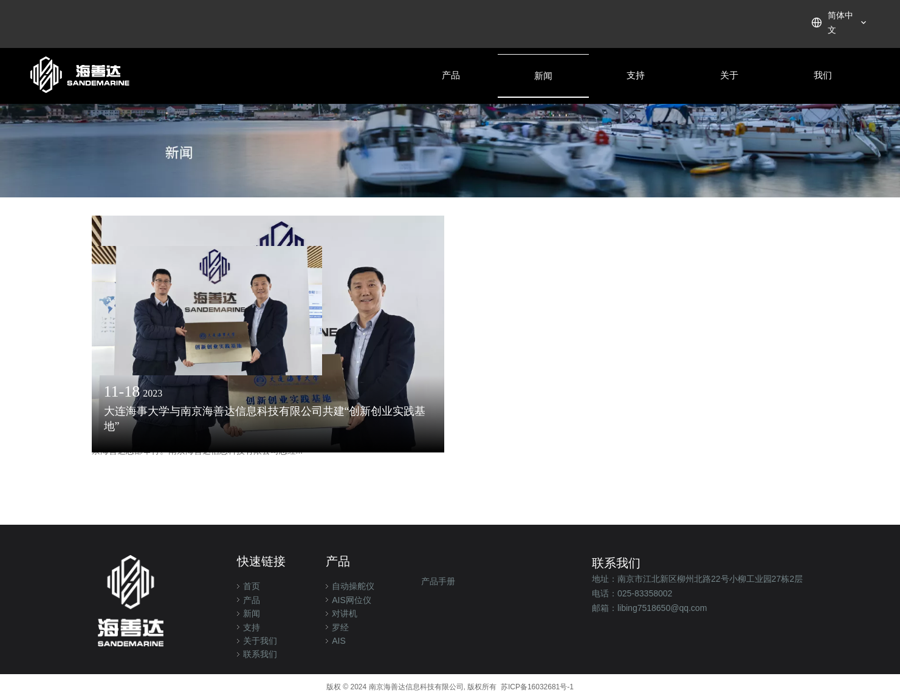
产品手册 (438, 581)
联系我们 (260, 654)
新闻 (251, 613)
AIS (339, 641)
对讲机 (344, 613)
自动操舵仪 (353, 586)
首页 (251, 586)
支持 (251, 627)
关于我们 (260, 641)
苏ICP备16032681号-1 (537, 687)
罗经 (340, 627)
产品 (251, 600)
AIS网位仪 (351, 600)
